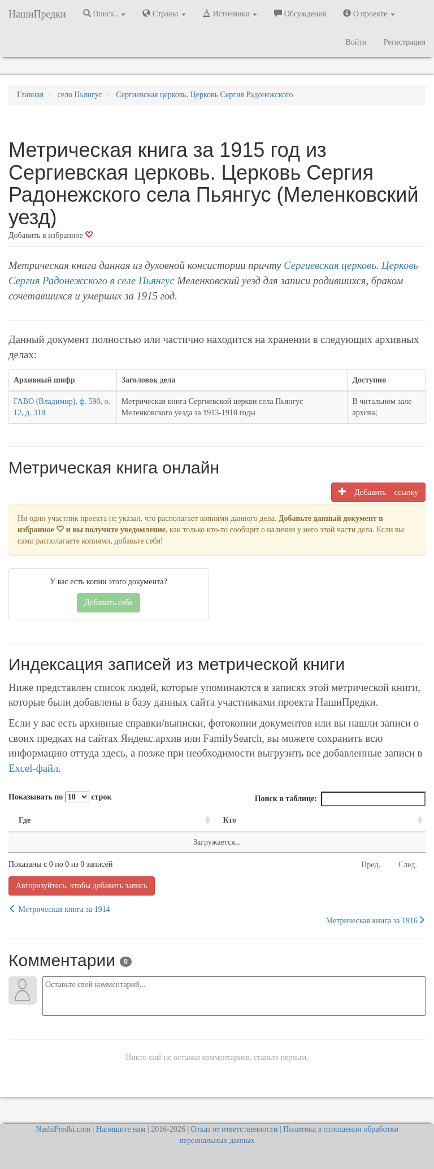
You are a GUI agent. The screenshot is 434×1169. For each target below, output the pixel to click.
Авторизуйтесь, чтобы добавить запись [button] (81, 885)
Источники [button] (230, 13)
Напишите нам (121, 1129)
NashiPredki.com (63, 1129)
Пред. (370, 865)
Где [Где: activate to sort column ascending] (25, 820)
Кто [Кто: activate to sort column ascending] (230, 820)
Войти (355, 42)
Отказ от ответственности (234, 1129)
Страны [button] (164, 13)
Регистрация (405, 42)
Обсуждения (300, 13)
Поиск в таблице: (340, 799)
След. (407, 865)
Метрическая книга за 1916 (376, 920)
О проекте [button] (368, 13)
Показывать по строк (59, 797)
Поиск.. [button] (104, 13)
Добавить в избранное (50, 235)
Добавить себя (108, 602)
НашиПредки (37, 14)
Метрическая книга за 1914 (59, 909)
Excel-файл (33, 768)
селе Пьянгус (146, 280)
